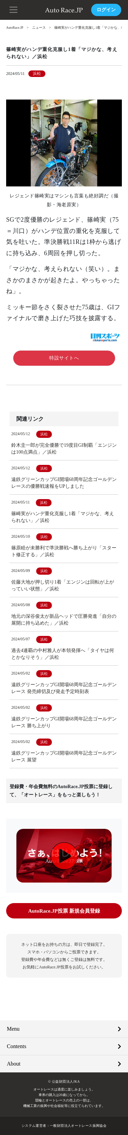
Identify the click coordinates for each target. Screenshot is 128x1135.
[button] (14, 9)
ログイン (106, 9)
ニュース (39, 27)
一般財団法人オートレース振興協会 (78, 1125)
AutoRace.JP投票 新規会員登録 (64, 911)
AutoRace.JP (15, 27)
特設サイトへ (64, 358)
